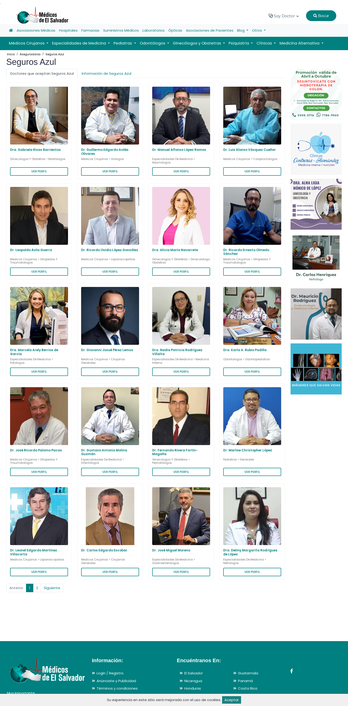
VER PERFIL (39, 171)
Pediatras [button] (123, 43)
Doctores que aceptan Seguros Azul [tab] (42, 73)
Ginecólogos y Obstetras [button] (197, 43)
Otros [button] (257, 30)
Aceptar (231, 699)
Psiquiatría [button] (239, 43)
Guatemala (248, 673)
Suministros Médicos (121, 30)
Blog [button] (241, 30)
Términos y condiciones (117, 688)
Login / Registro (110, 673)
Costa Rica (247, 688)
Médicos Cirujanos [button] (27, 43)
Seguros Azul (54, 54)
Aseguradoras (30, 54)
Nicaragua (193, 680)
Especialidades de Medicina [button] (79, 43)
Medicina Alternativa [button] (300, 43)
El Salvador (193, 673)
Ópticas (175, 30)
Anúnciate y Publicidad (116, 680)
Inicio (11, 54)
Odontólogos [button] (153, 43)
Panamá (245, 680)
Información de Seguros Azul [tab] (106, 73)
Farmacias (90, 30)
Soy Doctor (284, 16)
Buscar (321, 15)
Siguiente (52, 587)
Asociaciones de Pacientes (209, 30)
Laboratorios (154, 30)
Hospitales (68, 30)
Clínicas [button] (265, 43)
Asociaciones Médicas (36, 30)
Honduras (192, 688)
